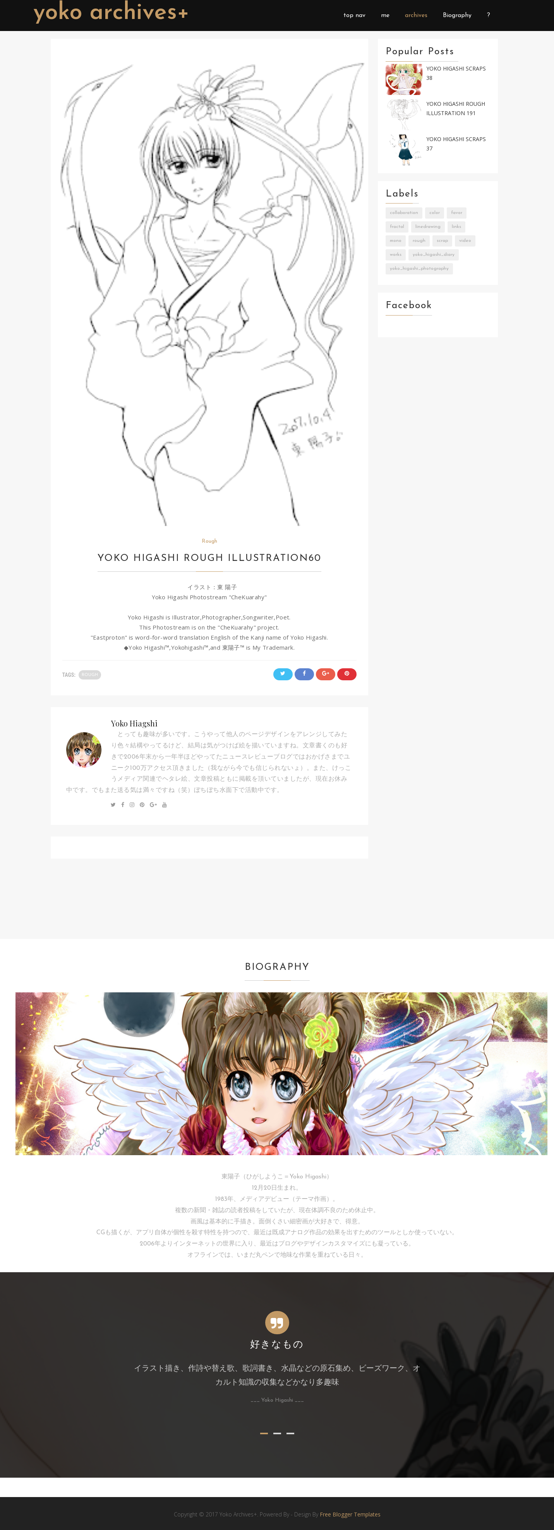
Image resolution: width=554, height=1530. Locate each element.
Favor (456, 212)
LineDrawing (428, 226)
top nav (354, 15)
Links (456, 226)
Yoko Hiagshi (134, 723)
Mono (395, 240)
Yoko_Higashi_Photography (419, 268)
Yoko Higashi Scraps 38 (456, 73)
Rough (209, 541)
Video (465, 240)
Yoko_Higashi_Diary (434, 254)
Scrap (442, 240)
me (385, 15)
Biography (457, 15)
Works (395, 254)
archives (416, 15)
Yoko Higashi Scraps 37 (456, 143)
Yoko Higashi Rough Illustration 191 (455, 108)
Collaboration (404, 212)
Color (434, 212)
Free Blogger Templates (350, 1514)
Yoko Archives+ (111, 13)
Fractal (397, 226)
